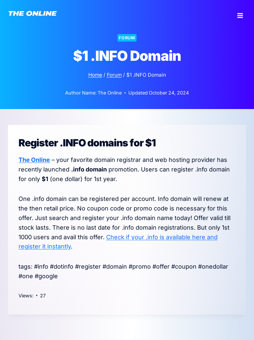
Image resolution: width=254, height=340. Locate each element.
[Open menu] (240, 13)
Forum (127, 37)
